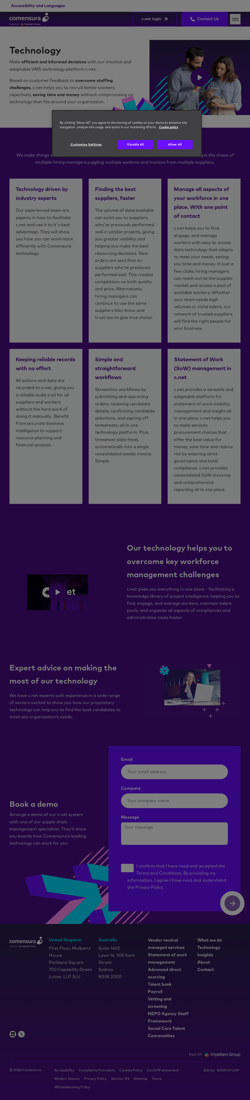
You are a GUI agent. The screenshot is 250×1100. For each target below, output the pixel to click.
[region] (127, 133)
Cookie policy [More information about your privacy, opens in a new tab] (168, 127)
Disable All (135, 144)
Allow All (175, 144)
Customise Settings (86, 144)
